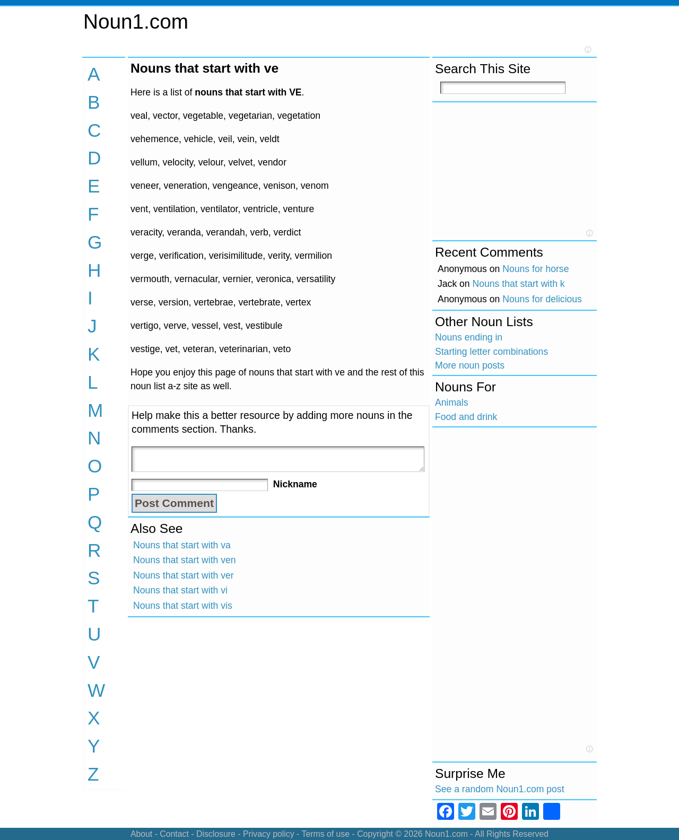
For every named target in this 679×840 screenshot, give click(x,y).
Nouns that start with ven (184, 560)
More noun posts (469, 365)
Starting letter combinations (491, 351)
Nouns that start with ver (183, 575)
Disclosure (216, 833)
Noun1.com (135, 21)
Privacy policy (268, 833)
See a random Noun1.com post (499, 789)
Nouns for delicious (542, 299)
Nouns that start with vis (182, 605)
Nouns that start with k (519, 283)
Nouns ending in (468, 337)
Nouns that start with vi (180, 590)
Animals (451, 402)
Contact (174, 833)
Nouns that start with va (182, 545)
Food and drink (466, 417)
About (141, 833)
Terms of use (325, 833)
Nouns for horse (535, 269)
